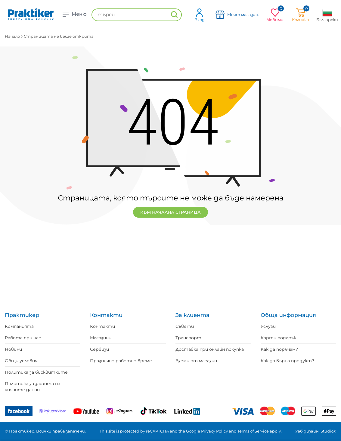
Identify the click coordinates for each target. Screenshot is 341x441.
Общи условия (21, 360)
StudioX (328, 431)
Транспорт (188, 337)
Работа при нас (23, 337)
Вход (199, 15)
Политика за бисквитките (36, 372)
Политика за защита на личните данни (32, 386)
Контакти (102, 326)
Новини (13, 349)
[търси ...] (136, 14)
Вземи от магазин (196, 360)
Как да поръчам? (279, 349)
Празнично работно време (121, 360)
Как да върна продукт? (287, 360)
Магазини (100, 337)
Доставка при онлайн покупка (209, 349)
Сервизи (99, 349)
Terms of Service (253, 431)
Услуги (268, 326)
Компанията (19, 326)
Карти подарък (278, 337)
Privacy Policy (214, 431)
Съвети (184, 326)
